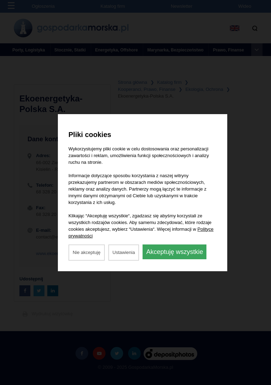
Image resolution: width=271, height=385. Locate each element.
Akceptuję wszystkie (174, 251)
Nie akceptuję (87, 252)
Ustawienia (124, 252)
